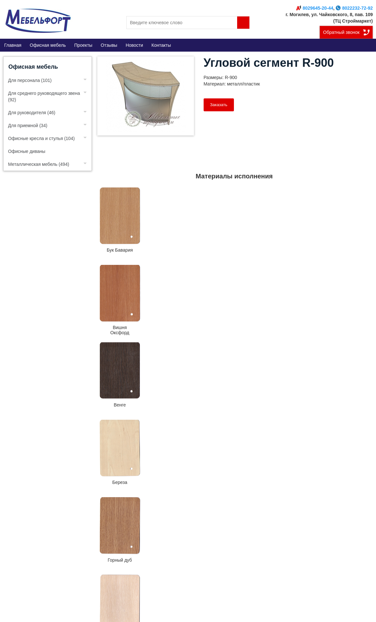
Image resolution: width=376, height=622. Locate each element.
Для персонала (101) (30, 80)
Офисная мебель (33, 67)
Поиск (243, 22)
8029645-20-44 (314, 8)
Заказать (218, 104)
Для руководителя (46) (31, 112)
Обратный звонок (341, 32)
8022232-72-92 (354, 8)
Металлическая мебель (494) (38, 164)
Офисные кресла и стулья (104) (41, 138)
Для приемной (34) (27, 125)
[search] (187, 22)
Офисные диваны (26, 151)
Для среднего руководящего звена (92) (44, 96)
